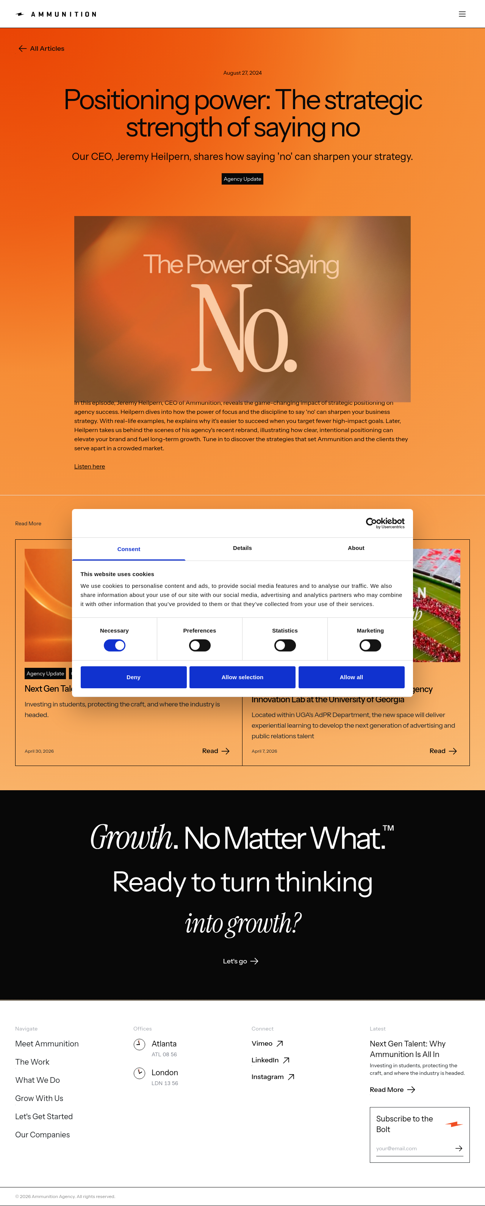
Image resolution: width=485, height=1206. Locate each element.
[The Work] (32, 1063)
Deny (134, 677)
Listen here (89, 466)
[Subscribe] (458, 1148)
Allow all (351, 677)
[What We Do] (37, 1081)
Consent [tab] (129, 549)
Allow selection (243, 677)
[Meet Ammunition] (47, 1044)
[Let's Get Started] (44, 1117)
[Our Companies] (42, 1135)
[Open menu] (462, 14)
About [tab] (356, 548)
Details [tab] (242, 548)
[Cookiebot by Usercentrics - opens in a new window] (371, 523)
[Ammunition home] (55, 14)
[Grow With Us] (39, 1099)
